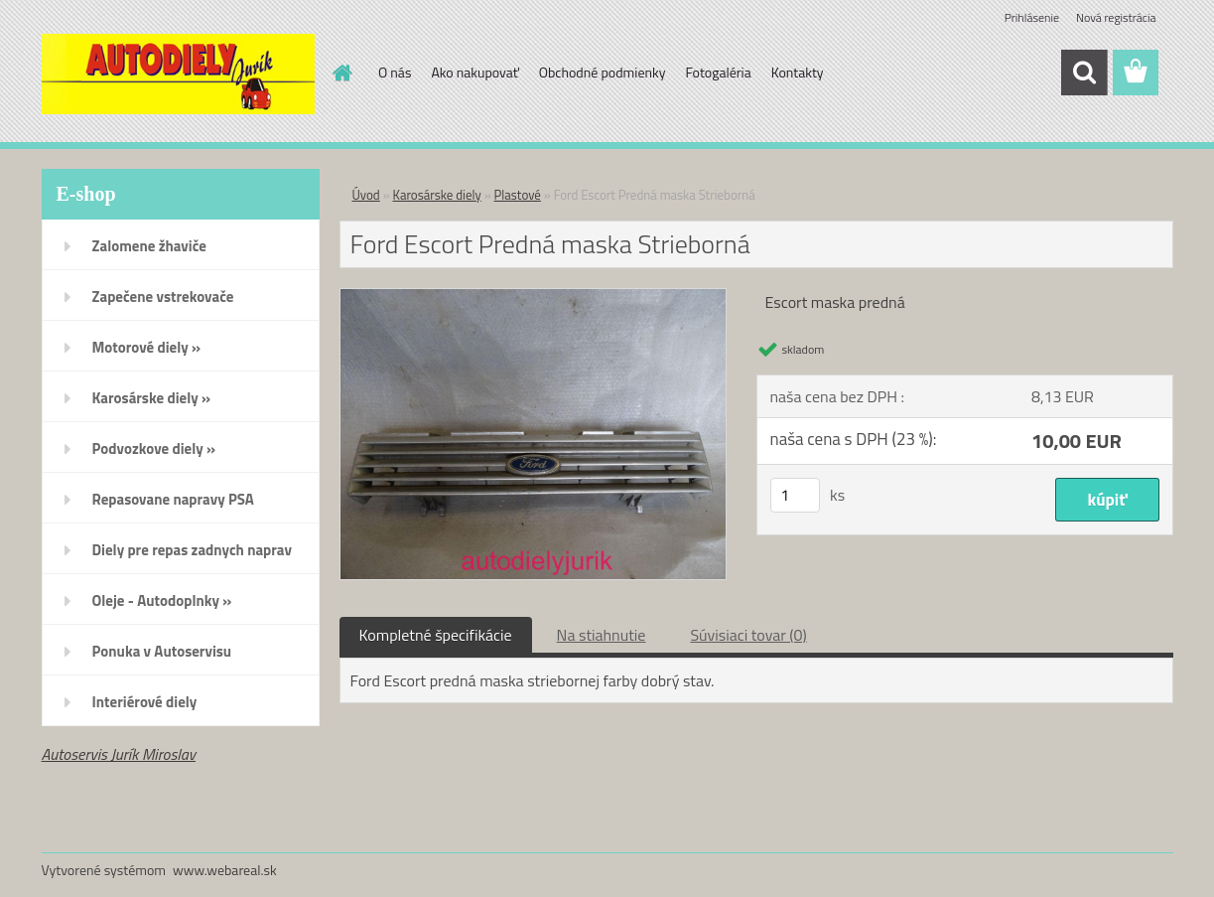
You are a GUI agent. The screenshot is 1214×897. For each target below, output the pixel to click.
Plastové (517, 195)
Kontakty (797, 72)
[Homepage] (340, 72)
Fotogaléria (717, 72)
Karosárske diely (437, 195)
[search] (1084, 72)
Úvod (366, 195)
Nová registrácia (1116, 17)
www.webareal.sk (225, 869)
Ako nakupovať (474, 72)
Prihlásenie (1032, 17)
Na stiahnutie (601, 635)
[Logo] (178, 73)
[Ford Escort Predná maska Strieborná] (533, 297)
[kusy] (795, 495)
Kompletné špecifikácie (435, 635)
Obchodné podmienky (602, 72)
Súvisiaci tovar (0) (748, 635)
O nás (394, 72)
